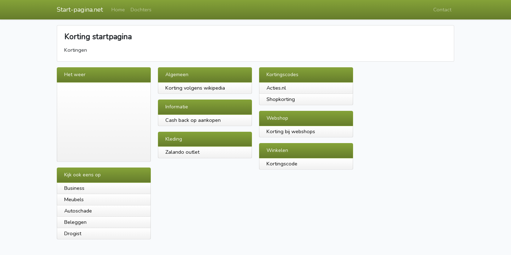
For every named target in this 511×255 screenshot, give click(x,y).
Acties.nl (276, 87)
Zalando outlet (182, 151)
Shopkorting (281, 99)
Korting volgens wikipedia (195, 87)
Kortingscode (282, 163)
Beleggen (75, 222)
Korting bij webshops (291, 131)
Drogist (72, 233)
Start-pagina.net (80, 9)
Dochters (141, 9)
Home (118, 9)
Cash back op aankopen (193, 120)
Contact (442, 9)
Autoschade (78, 210)
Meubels (74, 199)
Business (74, 188)
